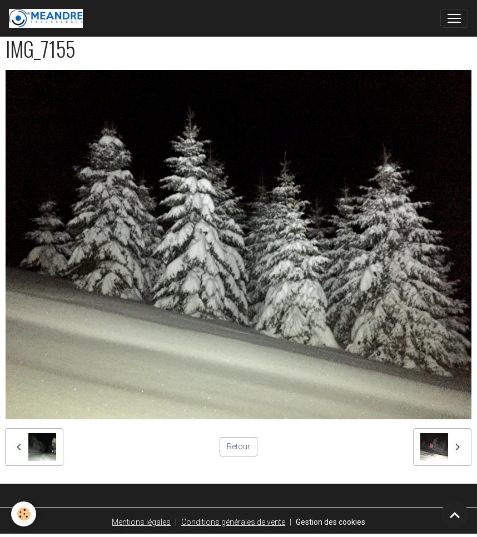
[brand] (48, 18)
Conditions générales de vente (233, 522)
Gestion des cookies (330, 522)
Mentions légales (141, 522)
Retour (238, 446)
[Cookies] (23, 513)
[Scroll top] (455, 515)
